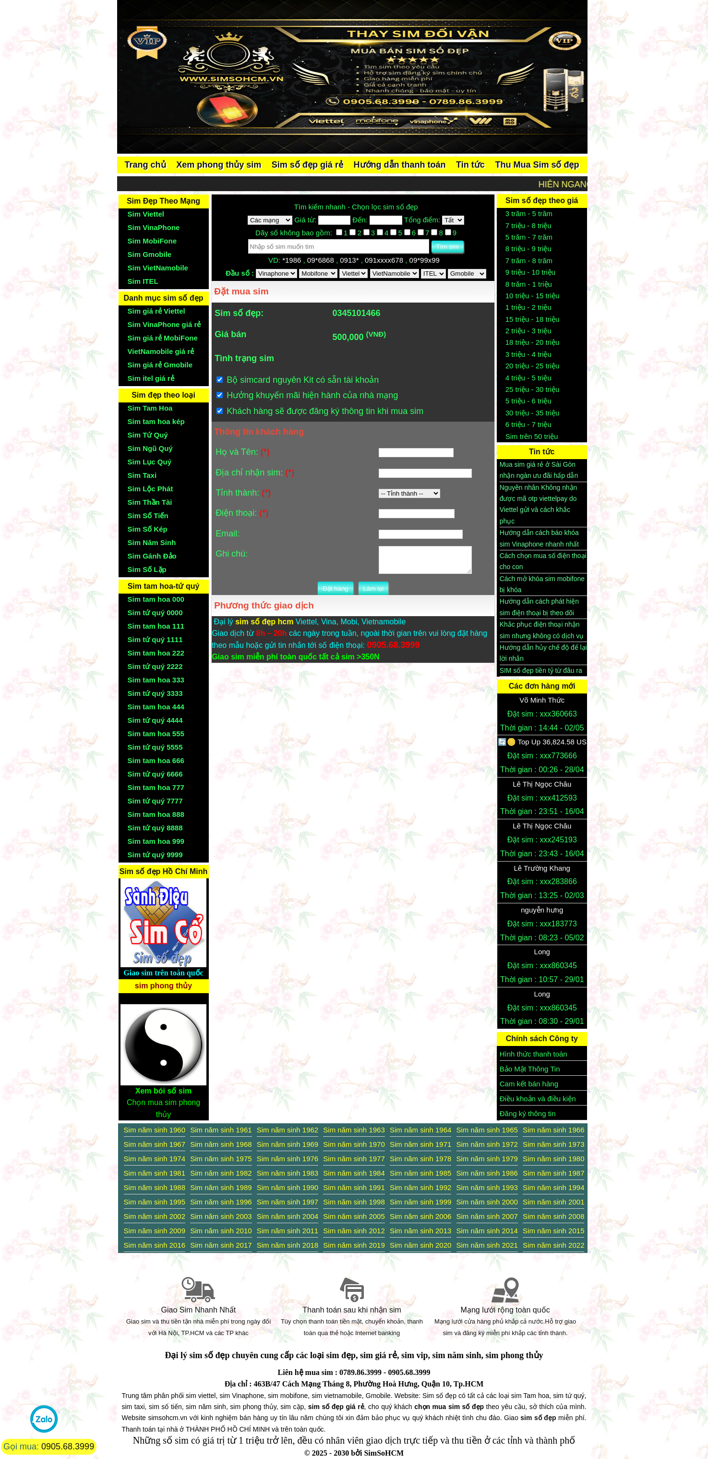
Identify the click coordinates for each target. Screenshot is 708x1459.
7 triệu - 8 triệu (528, 225)
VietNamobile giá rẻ (161, 351)
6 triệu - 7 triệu (528, 424)
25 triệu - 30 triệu (532, 389)
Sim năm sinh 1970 (353, 1144)
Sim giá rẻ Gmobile (160, 365)
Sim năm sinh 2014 (487, 1231)
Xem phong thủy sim (218, 165)
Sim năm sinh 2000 (487, 1202)
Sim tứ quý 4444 (155, 720)
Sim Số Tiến (148, 515)
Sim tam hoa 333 (156, 680)
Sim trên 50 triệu (531, 436)
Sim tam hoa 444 (156, 707)
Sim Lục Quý (150, 462)
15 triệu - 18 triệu (532, 319)
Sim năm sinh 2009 (154, 1231)
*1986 (292, 260)
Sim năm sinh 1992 (420, 1187)
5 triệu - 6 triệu (528, 401)
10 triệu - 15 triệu (532, 296)
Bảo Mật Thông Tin (530, 1069)
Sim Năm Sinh (152, 542)
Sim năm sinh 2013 (420, 1231)
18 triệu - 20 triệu (532, 342)
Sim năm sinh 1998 (353, 1202)
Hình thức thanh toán (533, 1054)
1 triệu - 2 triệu (528, 307)
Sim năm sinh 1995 (154, 1202)
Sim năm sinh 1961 (221, 1130)
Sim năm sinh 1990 (287, 1187)
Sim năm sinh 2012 (353, 1231)
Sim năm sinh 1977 (353, 1159)
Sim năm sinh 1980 (553, 1159)
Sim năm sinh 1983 (287, 1173)
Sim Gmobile (150, 254)
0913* (350, 260)
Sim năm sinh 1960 (154, 1130)
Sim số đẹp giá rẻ (307, 165)
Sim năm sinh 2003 (221, 1216)
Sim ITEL (143, 281)
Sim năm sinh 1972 (487, 1144)
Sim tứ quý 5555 (155, 747)
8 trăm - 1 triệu (528, 284)
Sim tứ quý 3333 (155, 693)
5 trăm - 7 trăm (528, 237)
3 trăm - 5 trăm (528, 213)
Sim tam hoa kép (156, 421)
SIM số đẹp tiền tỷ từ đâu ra (541, 670)
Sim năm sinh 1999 (420, 1202)
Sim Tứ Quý (148, 435)
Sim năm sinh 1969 (287, 1144)
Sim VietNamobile (158, 268)
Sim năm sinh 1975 (221, 1159)
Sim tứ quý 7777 (155, 801)
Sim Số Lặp (147, 569)
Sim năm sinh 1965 (487, 1130)
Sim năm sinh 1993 (487, 1187)
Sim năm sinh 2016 (154, 1245)
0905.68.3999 (67, 1446)
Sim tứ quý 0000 (155, 612)
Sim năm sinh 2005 (353, 1216)
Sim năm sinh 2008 (553, 1216)
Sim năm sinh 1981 (154, 1173)
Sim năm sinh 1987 (553, 1173)
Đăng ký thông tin (528, 1113)
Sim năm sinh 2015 (553, 1231)
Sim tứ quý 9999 (155, 855)
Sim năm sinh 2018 (287, 1245)
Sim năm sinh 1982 (221, 1173)
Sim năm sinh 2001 (553, 1202)
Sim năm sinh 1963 (353, 1130)
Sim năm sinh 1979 (487, 1159)
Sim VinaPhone (154, 227)
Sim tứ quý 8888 (155, 828)
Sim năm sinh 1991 (353, 1187)
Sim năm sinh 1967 (154, 1144)
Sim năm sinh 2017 (221, 1245)
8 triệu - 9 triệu (528, 248)
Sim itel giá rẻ (151, 378)
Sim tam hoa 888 (156, 814)
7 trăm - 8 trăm (528, 260)
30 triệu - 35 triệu (532, 413)
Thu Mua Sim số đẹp (537, 165)
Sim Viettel (146, 214)
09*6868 (321, 260)
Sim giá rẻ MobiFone (163, 338)
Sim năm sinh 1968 (221, 1144)
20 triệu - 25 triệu (532, 366)
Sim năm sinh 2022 (553, 1245)
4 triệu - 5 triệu (528, 378)
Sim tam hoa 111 (156, 626)
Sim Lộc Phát (150, 489)
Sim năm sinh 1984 (353, 1173)
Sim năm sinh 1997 (287, 1202)
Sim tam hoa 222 (156, 653)
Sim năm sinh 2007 (487, 1216)
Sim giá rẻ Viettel (156, 311)
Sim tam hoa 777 (156, 787)
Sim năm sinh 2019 (353, 1245)
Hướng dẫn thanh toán (400, 165)
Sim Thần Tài (150, 502)
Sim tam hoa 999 (156, 841)
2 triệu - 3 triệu (528, 331)
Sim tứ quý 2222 (155, 666)
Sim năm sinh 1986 (487, 1173)
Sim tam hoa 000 (156, 599)
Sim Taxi (142, 475)
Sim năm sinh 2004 (287, 1216)
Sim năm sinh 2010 (221, 1231)
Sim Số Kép (148, 529)
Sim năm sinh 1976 (287, 1159)
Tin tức (470, 165)
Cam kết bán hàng (529, 1084)
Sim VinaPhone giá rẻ (164, 324)
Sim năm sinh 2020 (420, 1245)
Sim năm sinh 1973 (553, 1144)
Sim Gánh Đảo (152, 556)
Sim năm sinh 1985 (420, 1173)
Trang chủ (145, 165)
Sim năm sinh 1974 (154, 1159)
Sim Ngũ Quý (150, 448)
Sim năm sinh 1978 (420, 1159)
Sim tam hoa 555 (156, 734)
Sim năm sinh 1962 (287, 1130)
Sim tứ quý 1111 (155, 639)
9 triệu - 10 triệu (530, 272)
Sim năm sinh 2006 (420, 1216)
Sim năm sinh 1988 (154, 1187)
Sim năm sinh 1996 (221, 1202)
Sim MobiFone (152, 241)
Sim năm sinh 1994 (553, 1187)
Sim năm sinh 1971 (420, 1144)
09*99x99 (425, 260)
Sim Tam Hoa (150, 408)
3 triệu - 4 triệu (528, 354)
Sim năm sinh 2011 (287, 1231)
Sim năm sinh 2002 (154, 1216)
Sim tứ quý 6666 (155, 774)
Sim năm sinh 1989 (221, 1187)
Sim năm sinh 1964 (420, 1130)
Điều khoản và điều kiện (538, 1098)
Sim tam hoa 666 (156, 760)
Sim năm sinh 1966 (553, 1130)
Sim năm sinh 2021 (487, 1245)
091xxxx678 (385, 260)
